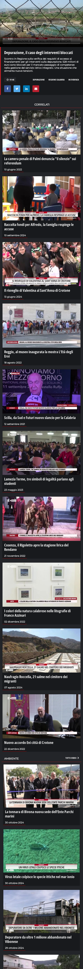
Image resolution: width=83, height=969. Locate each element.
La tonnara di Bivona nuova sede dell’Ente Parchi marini (39, 813)
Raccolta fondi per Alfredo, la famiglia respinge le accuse (39, 226)
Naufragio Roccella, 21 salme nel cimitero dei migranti (35, 678)
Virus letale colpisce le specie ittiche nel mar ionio (39, 876)
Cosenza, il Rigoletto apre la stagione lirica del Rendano (36, 547)
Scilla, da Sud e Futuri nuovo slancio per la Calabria (40, 417)
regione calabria (57, 79)
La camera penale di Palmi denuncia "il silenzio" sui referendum (40, 160)
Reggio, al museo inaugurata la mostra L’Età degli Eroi (38, 354)
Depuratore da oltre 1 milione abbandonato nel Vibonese (38, 939)
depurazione (39, 79)
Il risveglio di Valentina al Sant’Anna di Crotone (37, 290)
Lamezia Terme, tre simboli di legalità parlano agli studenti (39, 481)
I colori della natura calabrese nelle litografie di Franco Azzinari (37, 613)
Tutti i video (72, 757)
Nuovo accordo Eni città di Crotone (28, 742)
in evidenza (73, 79)
